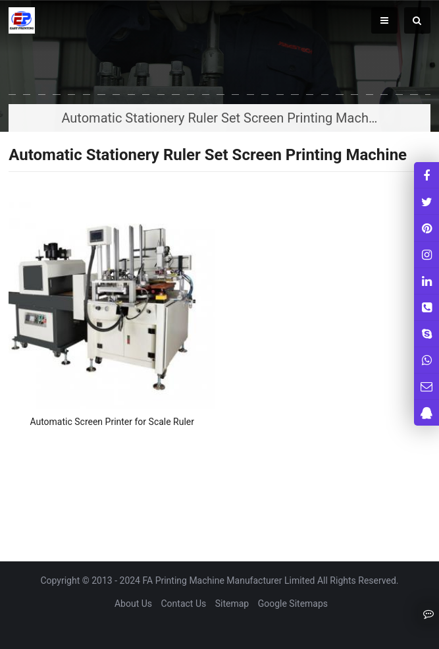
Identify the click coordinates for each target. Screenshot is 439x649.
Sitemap (232, 603)
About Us (133, 603)
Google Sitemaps (293, 603)
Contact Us (184, 603)
